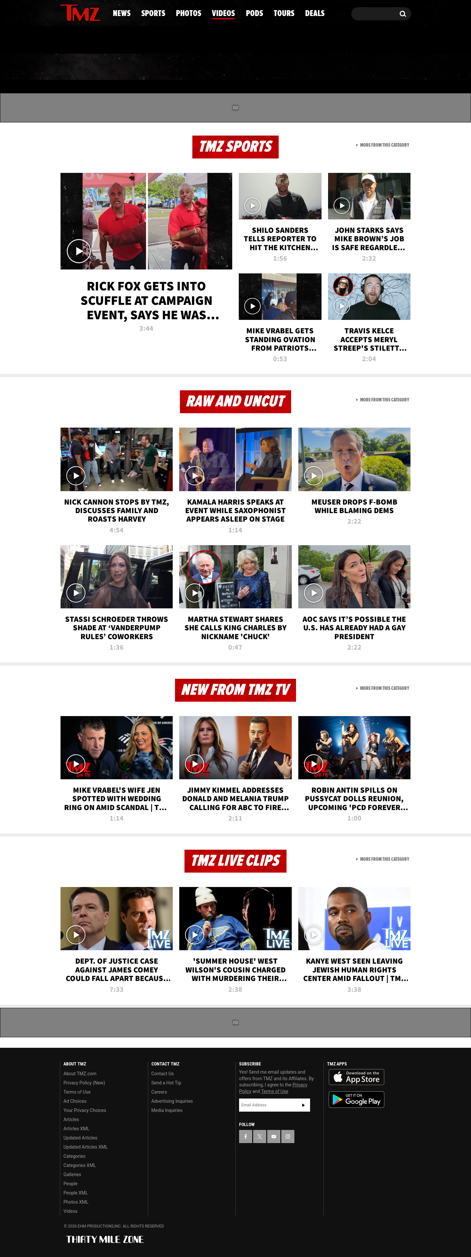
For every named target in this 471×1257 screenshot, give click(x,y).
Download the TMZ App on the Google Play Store (356, 1099)
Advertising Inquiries (172, 1101)
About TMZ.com (79, 1073)
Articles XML (76, 1128)
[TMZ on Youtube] (86, 12)
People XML (75, 1192)
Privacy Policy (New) (84, 1082)
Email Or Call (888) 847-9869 (135, 40)
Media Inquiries (167, 1110)
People (70, 1183)
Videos (237, 67)
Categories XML (79, 1165)
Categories (74, 1156)
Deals (382, 67)
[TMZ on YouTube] (273, 1136)
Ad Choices (75, 1101)
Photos (182, 67)
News (75, 67)
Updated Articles (80, 1137)
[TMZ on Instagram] (98, 12)
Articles (71, 1119)
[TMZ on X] (75, 12)
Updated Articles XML (85, 1147)
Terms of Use (77, 1092)
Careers (159, 1092)
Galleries (72, 1174)
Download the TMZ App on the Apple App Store (356, 1077)
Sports (126, 67)
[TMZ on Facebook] (65, 12)
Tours (333, 67)
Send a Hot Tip (166, 1082)
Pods (286, 67)
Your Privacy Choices (84, 1110)
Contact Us (162, 1073)
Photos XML (75, 1202)
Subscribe (303, 1105)
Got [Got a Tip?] (80, 40)
